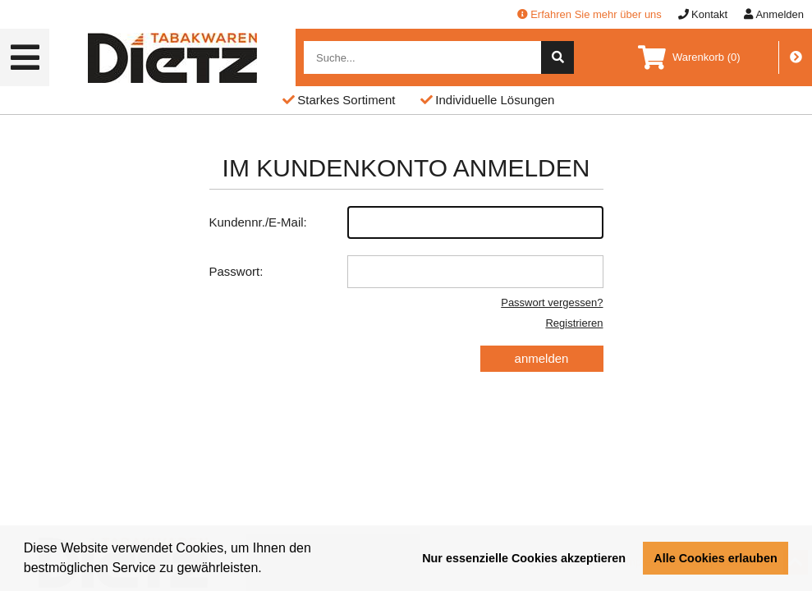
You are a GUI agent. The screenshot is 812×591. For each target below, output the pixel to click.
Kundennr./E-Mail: (406, 222)
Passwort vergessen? (552, 302)
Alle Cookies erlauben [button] (715, 558)
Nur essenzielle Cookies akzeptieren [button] (524, 558)
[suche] (557, 57)
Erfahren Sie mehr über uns (589, 14)
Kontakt (702, 14)
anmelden (542, 358)
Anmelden (774, 14)
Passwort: (406, 271)
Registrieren (574, 323)
